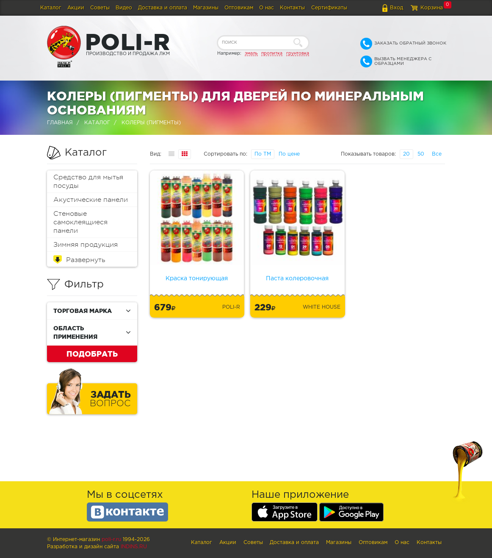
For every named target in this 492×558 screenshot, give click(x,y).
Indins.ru (134, 546)
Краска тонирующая (197, 278)
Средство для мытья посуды (88, 181)
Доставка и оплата (162, 8)
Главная (60, 122)
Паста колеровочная (297, 278)
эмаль (251, 53)
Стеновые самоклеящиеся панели (80, 222)
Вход (396, 8)
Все (437, 154)
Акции (75, 8)
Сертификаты (329, 8)
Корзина (431, 8)
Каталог (50, 8)
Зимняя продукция (85, 244)
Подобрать (92, 353)
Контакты (292, 8)
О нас (266, 8)
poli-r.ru (111, 539)
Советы (100, 8)
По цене (289, 154)
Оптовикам (238, 8)
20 (406, 154)
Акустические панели (90, 200)
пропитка (271, 53)
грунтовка (297, 53)
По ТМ (262, 154)
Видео (124, 8)
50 (420, 154)
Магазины (205, 8)
